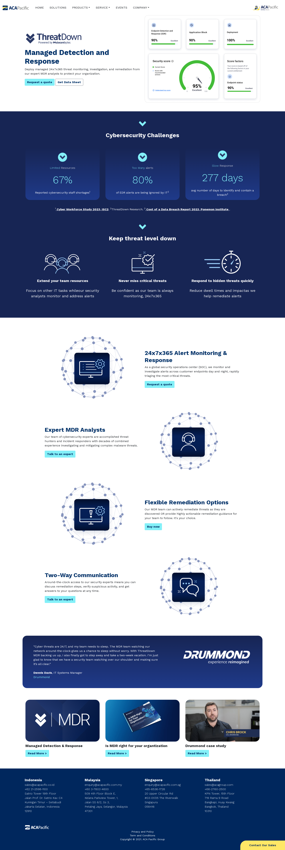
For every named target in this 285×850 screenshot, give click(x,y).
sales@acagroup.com (219, 785)
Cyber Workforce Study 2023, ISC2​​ (82, 209)
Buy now (153, 526)
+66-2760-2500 (215, 789)
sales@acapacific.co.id (39, 785)
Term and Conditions (142, 835)
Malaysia (92, 780)
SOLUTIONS (58, 7)
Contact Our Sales (262, 845)
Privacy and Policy (142, 831)
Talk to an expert (60, 454)
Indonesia (33, 780)
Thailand (212, 780)
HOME (39, 7)
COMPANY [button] (140, 7)
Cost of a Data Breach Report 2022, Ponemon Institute (187, 209)
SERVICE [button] (102, 7)
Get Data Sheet (69, 82)
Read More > (37, 753)
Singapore (153, 780)
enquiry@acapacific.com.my (103, 785)
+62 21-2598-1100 (36, 789)
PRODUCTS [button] (80, 7)
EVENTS (121, 7)
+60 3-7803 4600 (97, 789)
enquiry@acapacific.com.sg (163, 785)
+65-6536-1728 (155, 789)
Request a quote (39, 82)
